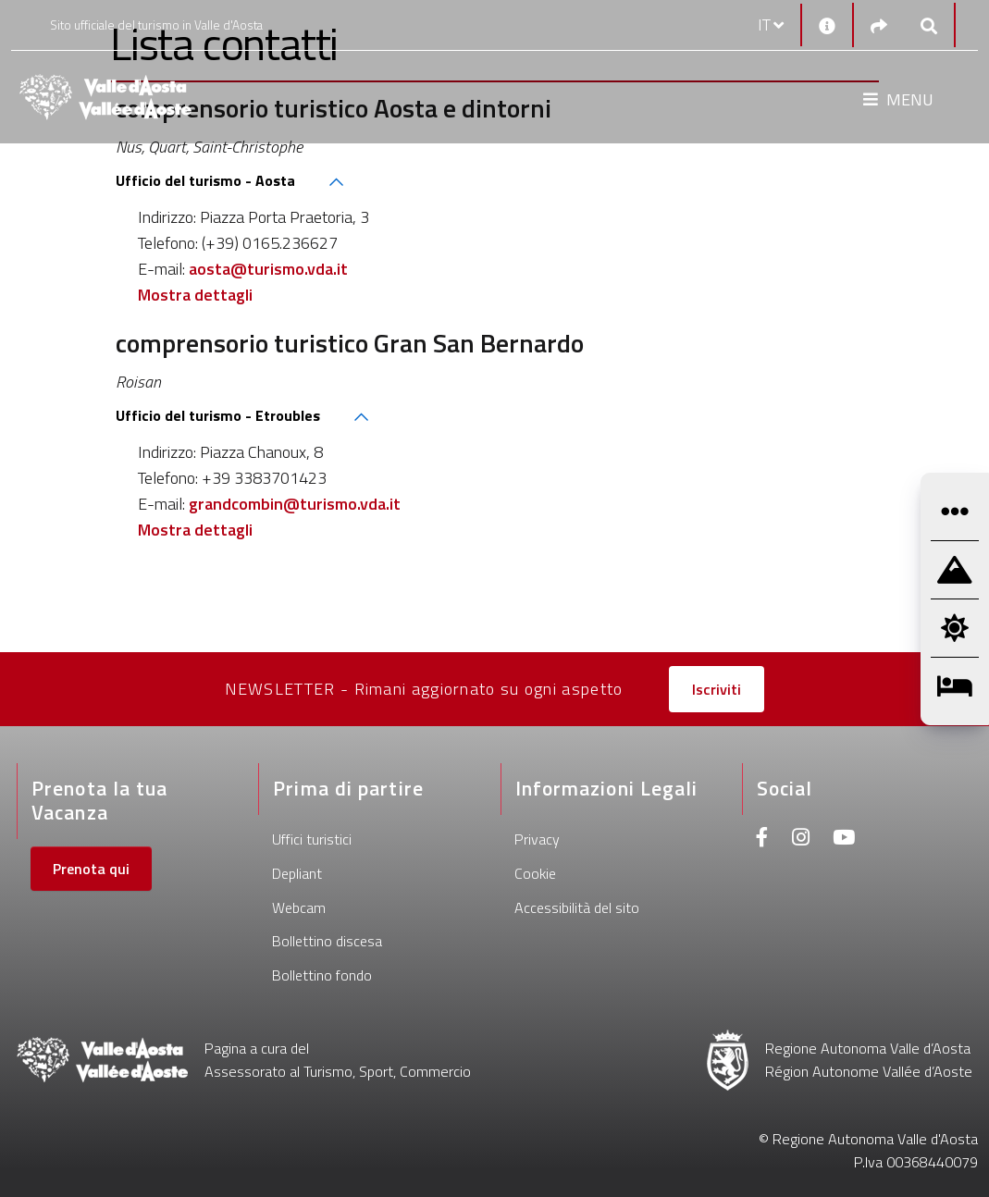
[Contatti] (827, 25)
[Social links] (879, 25)
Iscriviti (716, 689)
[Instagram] (801, 839)
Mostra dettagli (195, 294)
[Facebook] (762, 839)
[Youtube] (844, 839)
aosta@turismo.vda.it (268, 268)
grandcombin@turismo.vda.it (295, 503)
